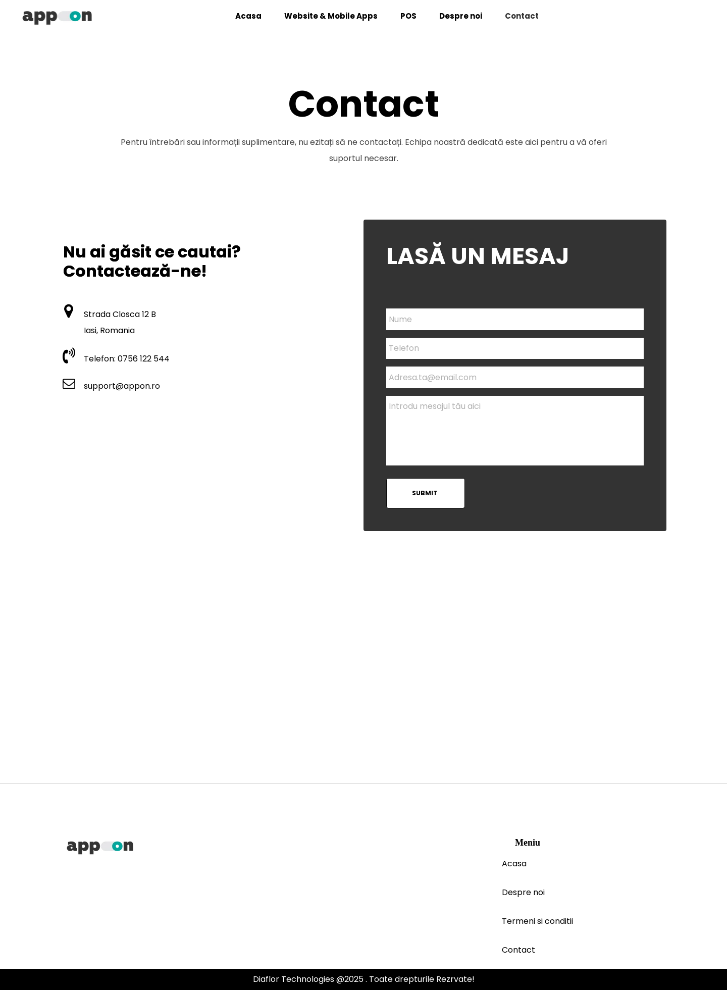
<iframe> (363, 683)
